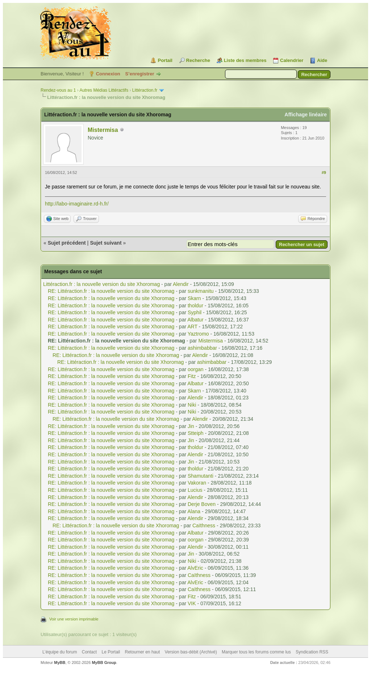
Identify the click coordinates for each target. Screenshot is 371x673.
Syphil (194, 312)
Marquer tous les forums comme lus (256, 652)
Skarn (194, 298)
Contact (89, 652)
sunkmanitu (201, 291)
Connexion (108, 73)
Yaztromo (198, 334)
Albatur (195, 320)
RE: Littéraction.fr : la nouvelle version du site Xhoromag (112, 291)
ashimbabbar (202, 348)
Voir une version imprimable (74, 619)
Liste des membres (245, 60)
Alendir (181, 284)
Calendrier (291, 60)
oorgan (196, 369)
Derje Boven (202, 504)
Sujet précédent (67, 243)
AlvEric (195, 568)
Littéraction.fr (144, 90)
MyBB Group (104, 662)
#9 (324, 172)
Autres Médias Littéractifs (103, 90)
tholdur (195, 305)
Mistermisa (103, 130)
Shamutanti (200, 476)
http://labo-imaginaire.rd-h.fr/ (77, 204)
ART (192, 326)
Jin (191, 426)
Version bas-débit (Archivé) (191, 652)
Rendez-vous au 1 (58, 90)
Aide (322, 60)
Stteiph (196, 433)
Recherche (198, 60)
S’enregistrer (139, 73)
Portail (165, 60)
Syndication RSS (312, 652)
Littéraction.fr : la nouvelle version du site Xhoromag (102, 284)
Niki (192, 405)
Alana (193, 511)
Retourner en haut (142, 652)
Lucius (195, 490)
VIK (192, 603)
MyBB (59, 662)
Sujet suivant (105, 243)
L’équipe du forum (59, 652)
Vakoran (197, 483)
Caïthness (203, 525)
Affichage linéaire (305, 114)
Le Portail (110, 652)
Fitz (192, 376)
